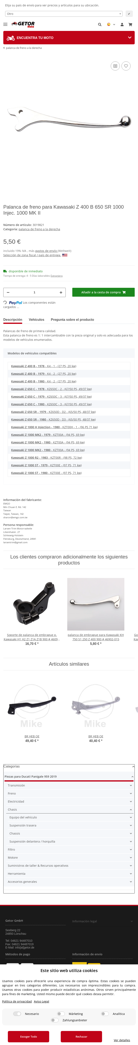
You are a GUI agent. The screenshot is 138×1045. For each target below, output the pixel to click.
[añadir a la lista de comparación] (115, 66)
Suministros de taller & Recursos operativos (38, 866)
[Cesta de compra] (130, 24)
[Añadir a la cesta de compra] (103, 292)
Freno (12, 793)
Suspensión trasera (23, 825)
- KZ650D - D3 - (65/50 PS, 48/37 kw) (53, 419)
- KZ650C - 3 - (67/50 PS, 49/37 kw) (51, 396)
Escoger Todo (28, 1036)
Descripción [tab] (12, 319)
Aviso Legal (41, 1001)
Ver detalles (122, 1040)
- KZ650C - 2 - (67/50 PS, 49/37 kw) (51, 389)
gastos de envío (46, 251)
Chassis (15, 833)
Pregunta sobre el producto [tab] (72, 319)
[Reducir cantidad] (8, 292)
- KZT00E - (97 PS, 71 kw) (46, 465)
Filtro (11, 849)
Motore (13, 857)
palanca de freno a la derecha (39, 229)
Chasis (12, 809)
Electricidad (16, 801)
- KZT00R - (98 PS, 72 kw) (46, 458)
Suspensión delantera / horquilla (32, 841)
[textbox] (63, 13)
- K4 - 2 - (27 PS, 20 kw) (43, 374)
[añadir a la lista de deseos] (126, 66)
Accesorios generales (22, 882)
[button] (100, 24)
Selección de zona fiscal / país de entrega (35, 255)
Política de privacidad (17, 1001)
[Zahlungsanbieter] (55, 1020)
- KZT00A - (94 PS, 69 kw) (48, 435)
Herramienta (16, 874)
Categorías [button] (12, 766)
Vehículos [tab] (36, 319)
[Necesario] (17, 1014)
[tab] (69, 37)
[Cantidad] (34, 292)
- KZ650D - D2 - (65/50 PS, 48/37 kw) (53, 412)
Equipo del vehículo (23, 817)
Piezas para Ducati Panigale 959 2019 (31, 776)
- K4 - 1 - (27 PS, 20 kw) (43, 366)
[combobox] (64, 14)
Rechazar (81, 1036)
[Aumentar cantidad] (60, 292)
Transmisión (16, 785)
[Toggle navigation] (5, 22)
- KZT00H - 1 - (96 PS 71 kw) (54, 427)
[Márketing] (61, 1014)
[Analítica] (105, 1014)
